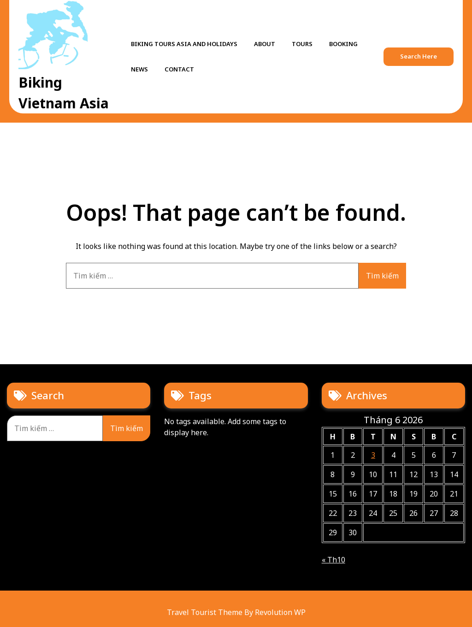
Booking (343, 44)
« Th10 (333, 560)
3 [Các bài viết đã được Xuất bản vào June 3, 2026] (373, 455)
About (264, 44)
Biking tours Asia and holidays (184, 44)
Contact (179, 69)
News (139, 69)
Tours (302, 44)
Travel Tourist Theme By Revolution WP (236, 612)
